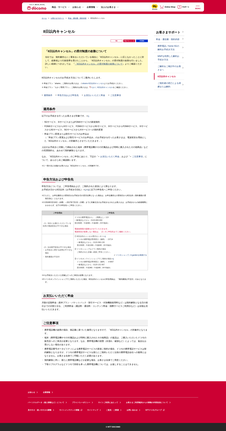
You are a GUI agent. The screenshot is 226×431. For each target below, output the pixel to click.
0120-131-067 (99, 265)
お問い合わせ (132, 410)
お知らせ (76, 7)
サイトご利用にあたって (108, 402)
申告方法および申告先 (68, 95)
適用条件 (48, 95)
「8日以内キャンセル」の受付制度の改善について (99, 64)
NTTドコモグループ (155, 410)
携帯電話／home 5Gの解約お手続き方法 (168, 48)
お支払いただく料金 (109, 156)
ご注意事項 (115, 95)
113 (107, 217)
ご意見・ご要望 (112, 410)
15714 (110, 239)
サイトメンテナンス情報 (71, 410)
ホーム (44, 18)
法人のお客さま (108, 7)
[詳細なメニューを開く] (197, 7)
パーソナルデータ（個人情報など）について (46, 402)
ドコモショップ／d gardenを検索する (130, 255)
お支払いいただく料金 (94, 95)
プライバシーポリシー (81, 402)
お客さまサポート (57, 18)
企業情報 (91, 7)
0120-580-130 (99, 242)
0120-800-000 (96, 220)
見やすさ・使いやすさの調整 (39, 410)
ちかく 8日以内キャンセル (101, 87)
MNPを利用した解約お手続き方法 (168, 58)
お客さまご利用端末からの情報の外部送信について (147, 402)
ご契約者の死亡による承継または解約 (169, 85)
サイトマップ (92, 410)
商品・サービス (59, 7)
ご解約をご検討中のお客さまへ (169, 68)
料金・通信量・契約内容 (77, 18)
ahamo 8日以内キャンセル (92, 83)
